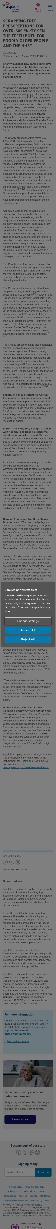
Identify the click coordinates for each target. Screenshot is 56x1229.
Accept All (28, 630)
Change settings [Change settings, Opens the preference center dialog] (28, 621)
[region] (28, 614)
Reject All (28, 639)
